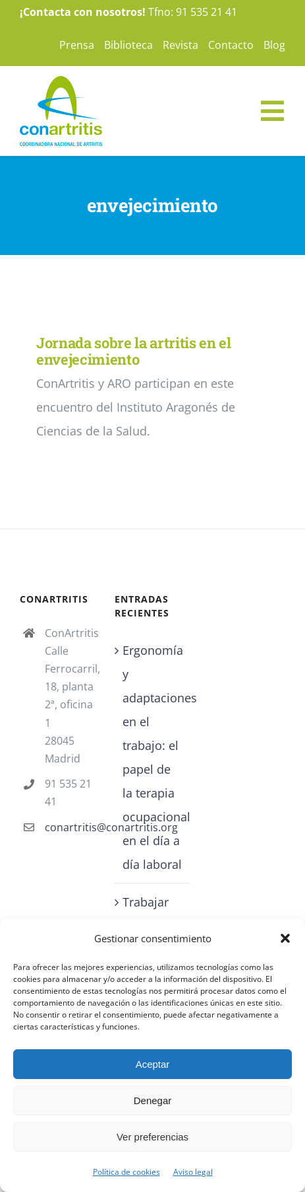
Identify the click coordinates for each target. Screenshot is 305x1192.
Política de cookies (126, 1171)
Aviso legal (193, 1171)
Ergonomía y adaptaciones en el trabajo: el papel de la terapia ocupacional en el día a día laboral (153, 757)
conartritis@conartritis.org (70, 827)
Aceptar (153, 1064)
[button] (285, 938)
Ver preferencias (152, 1136)
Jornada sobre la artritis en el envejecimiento (133, 351)
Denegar (153, 1100)
